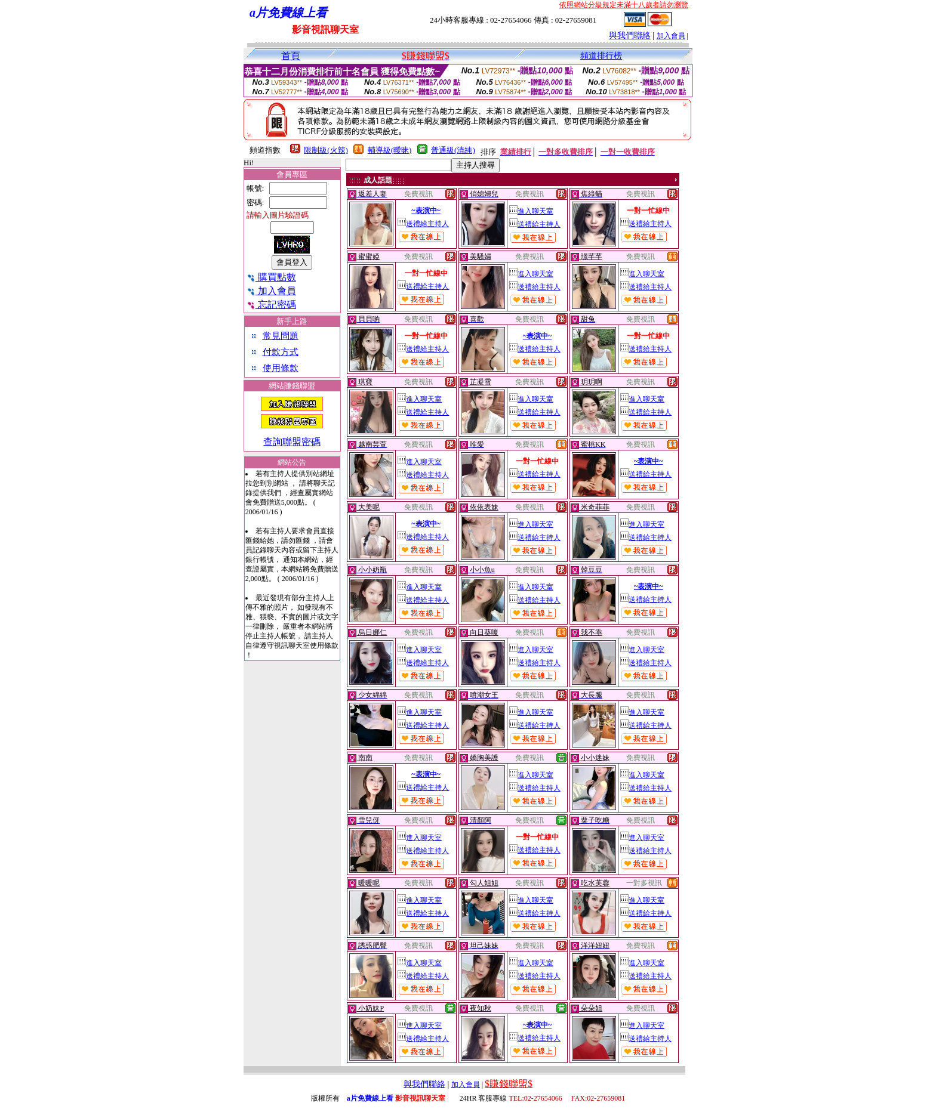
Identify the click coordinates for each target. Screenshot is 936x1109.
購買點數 (271, 277)
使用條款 (280, 368)
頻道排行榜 (601, 55)
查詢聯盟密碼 (292, 442)
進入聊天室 (531, 211)
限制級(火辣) (326, 150)
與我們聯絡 (630, 35)
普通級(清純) (453, 150)
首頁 (290, 56)
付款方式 (280, 352)
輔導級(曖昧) (390, 150)
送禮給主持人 (423, 224)
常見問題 (280, 336)
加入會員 (671, 36)
